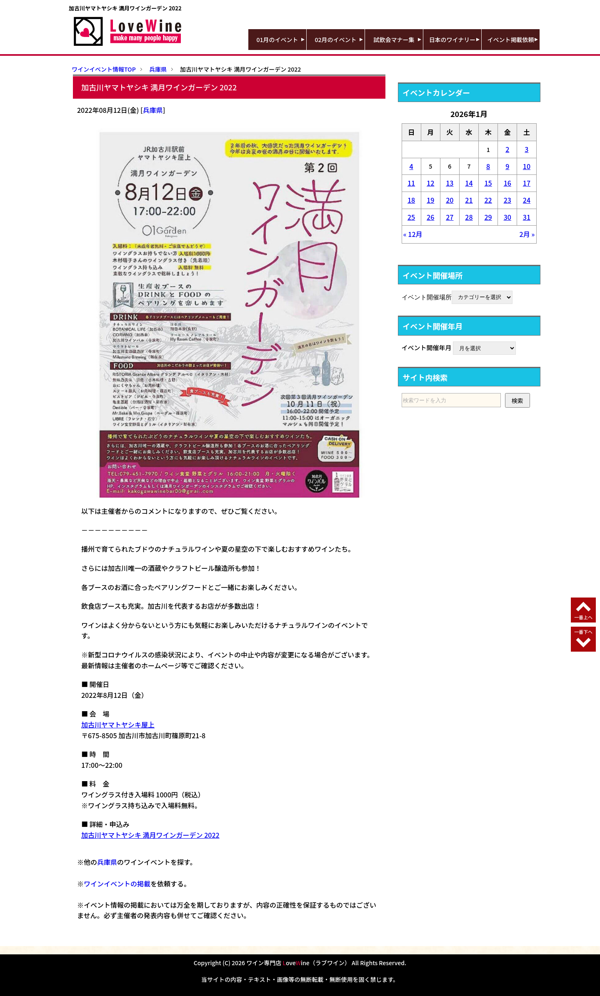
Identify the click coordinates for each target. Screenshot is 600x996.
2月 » (527, 234)
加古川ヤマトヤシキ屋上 (118, 725)
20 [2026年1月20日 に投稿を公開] (449, 200)
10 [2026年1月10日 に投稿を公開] (526, 166)
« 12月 (412, 234)
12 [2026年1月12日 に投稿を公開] (430, 183)
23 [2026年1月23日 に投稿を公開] (507, 200)
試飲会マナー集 (394, 39)
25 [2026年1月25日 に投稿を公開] (411, 217)
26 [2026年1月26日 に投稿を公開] (430, 217)
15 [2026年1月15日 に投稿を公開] (488, 183)
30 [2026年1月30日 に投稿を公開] (507, 217)
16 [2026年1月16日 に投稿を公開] (507, 183)
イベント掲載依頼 (511, 39)
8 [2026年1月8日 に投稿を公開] (488, 166)
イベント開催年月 (427, 347)
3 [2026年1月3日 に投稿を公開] (526, 149)
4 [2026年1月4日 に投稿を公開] (411, 166)
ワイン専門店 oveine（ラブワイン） (298, 963)
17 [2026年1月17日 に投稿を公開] (526, 183)
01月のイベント (277, 39)
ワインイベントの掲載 (117, 884)
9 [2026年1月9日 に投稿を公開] (507, 166)
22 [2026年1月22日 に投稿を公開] (488, 200)
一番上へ (583, 617)
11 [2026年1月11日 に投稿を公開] (411, 183)
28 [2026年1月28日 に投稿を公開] (468, 217)
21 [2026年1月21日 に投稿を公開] (468, 200)
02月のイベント (336, 39)
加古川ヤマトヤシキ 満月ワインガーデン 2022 (150, 835)
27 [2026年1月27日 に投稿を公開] (449, 217)
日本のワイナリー (452, 39)
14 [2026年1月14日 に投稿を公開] (468, 183)
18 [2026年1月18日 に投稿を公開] (411, 200)
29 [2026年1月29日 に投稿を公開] (488, 217)
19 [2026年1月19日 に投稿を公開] (430, 200)
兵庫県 (153, 110)
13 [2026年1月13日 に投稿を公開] (449, 183)
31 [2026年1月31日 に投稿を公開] (526, 217)
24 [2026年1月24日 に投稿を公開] (526, 200)
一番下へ (583, 631)
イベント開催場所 (427, 296)
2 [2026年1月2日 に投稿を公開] (507, 149)
